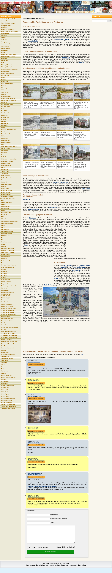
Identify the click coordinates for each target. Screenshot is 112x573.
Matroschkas (5, 208)
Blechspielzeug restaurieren (9, 69)
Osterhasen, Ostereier (8, 252)
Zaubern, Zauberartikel (8, 404)
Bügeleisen (4, 81)
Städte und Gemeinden (8, 343)
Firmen (3, 127)
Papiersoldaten (5, 256)
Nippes (3, 244)
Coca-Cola (4, 92)
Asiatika (3, 37)
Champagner (5, 88)
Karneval (4, 182)
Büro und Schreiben (7, 83)
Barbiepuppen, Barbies (8, 56)
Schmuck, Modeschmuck (8, 314)
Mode (3, 227)
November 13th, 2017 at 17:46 (34, 396)
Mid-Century (5, 214)
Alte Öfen (4, 27)
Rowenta (4, 288)
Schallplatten (5, 302)
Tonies (3, 364)
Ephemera (4, 115)
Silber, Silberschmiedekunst (9, 327)
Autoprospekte (5, 48)
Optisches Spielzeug (7, 248)
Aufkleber (4, 39)
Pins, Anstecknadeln (7, 267)
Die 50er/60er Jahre (7, 104)
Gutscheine (4, 152)
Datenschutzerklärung (8, 98)
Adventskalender (6, 21)
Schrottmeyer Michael (34, 473)
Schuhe (3, 323)
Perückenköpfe (5, 261)
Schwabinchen (5, 325)
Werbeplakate (76, 270)
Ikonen (3, 167)
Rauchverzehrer (6, 281)
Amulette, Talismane (7, 29)
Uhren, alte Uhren (6, 375)
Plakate (3, 269)
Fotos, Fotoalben (6, 134)
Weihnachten (5, 390)
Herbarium (4, 157)
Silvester (4, 329)
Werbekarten (66, 58)
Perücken (4, 258)
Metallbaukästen (6, 212)
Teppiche (4, 362)
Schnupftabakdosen (7, 318)
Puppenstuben (5, 279)
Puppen (3, 277)
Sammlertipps (5, 297)
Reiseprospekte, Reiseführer (10, 286)
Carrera (3, 85)
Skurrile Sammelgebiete (8, 331)
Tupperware (4, 371)
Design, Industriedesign (8, 100)
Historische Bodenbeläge (9, 159)
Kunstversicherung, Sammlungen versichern (7, 197)
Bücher (3, 79)
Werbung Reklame (6, 400)
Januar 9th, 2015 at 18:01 (33, 459)
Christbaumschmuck (7, 90)
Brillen (3, 77)
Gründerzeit (4, 150)
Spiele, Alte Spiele (6, 339)
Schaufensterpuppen (7, 304)
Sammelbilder (5, 290)
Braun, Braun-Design (7, 73)
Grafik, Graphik (5, 148)
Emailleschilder (6, 113)
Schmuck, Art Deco (7, 306)
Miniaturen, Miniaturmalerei (9, 221)
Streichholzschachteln (8, 354)
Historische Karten (7, 161)
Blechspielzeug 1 (6, 65)
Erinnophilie (5, 117)
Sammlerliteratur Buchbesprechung (5, 295)
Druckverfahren (33, 209)
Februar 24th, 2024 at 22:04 (34, 362)
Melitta (3, 210)
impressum (4, 169)
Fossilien (4, 131)
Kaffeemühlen (5, 175)
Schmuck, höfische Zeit (8, 310)
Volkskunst (4, 383)
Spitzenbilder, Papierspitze (9, 341)
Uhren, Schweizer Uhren (8, 377)
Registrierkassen (6, 284)
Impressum (73, 568)
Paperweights (5, 254)
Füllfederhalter (5, 136)
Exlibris (3, 121)
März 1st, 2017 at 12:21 (33, 428)
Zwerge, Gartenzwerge (8, 408)
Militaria (3, 217)
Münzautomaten (6, 237)
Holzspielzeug (5, 163)
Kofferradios (5, 188)
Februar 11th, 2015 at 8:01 (33, 442)
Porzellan (4, 275)
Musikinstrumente (6, 242)
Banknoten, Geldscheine (8, 54)
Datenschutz (82, 568)
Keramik (3, 186)
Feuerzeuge (4, 123)
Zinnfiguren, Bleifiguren (8, 406)
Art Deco (4, 35)
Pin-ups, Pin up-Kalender (8, 265)
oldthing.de (26, 199)
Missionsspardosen (7, 223)
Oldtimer (3, 246)
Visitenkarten (5, 381)
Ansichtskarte (33, 41)
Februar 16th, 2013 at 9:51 (33, 496)
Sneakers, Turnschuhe (8, 333)
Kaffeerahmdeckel (6, 178)
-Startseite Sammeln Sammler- (10, 19)
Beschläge (4, 60)
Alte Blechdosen (6, 25)
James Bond (5, 171)
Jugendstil (63, 267)
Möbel (3, 225)
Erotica (81, 62)
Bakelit (3, 52)
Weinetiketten (5, 392)
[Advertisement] (55, 337)
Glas (2, 144)
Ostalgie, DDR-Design (7, 250)
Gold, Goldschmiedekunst (9, 146)
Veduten (3, 379)
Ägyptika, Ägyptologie (8, 23)
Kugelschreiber (6, 192)
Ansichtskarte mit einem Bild (64, 39)
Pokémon (4, 273)
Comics (25, 245)
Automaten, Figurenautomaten (10, 44)
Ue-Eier (3, 373)
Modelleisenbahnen (7, 231)
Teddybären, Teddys (7, 358)
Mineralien (4, 219)
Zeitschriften (48, 285)
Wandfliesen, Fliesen (7, 385)
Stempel (3, 350)
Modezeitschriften (6, 233)
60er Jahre (32, 218)
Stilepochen (4, 352)
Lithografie (53, 207)
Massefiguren (5, 206)
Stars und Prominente (7, 348)
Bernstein (4, 58)
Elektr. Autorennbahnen (8, 108)
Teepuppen (4, 360)
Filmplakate (4, 125)
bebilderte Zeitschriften (60, 182)
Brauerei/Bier (5, 71)
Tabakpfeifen (5, 356)
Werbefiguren (5, 394)
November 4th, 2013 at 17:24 (34, 474)
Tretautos (4, 369)
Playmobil (4, 271)
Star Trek (4, 346)
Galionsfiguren (5, 140)
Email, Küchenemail (7, 111)
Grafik (56, 278)
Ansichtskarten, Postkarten (9, 31)
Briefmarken (5, 75)
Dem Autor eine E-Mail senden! (36, 364)
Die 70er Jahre (5, 106)
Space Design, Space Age (9, 335)
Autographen (5, 42)
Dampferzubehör (6, 96)
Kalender (4, 180)
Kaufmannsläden (6, 184)
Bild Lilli (3, 62)
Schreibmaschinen (7, 320)
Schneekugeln (5, 316)
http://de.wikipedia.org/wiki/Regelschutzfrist (42, 486)
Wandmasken (5, 387)
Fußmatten (4, 138)
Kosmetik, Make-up (7, 190)
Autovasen (4, 50)
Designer (4, 102)
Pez (2, 263)
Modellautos (5, 229)
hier (82, 354)
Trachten (4, 367)
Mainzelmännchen (6, 202)
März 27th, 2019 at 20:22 (33, 380)
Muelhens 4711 (5, 235)
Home (31, 14)
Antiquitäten (5, 33)
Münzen (3, 240)
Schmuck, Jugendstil (7, 312)
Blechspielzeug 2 (6, 67)
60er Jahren (86, 189)
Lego (2, 200)
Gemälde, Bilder (6, 142)
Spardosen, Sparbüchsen (9, 337)
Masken (3, 204)
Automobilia (5, 46)
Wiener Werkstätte (6, 402)
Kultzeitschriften (6, 194)
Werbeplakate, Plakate (8, 398)
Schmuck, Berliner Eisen (8, 308)
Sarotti (3, 300)
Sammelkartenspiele (7, 292)
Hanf (2, 155)
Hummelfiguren (6, 165)
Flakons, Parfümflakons (8, 129)
